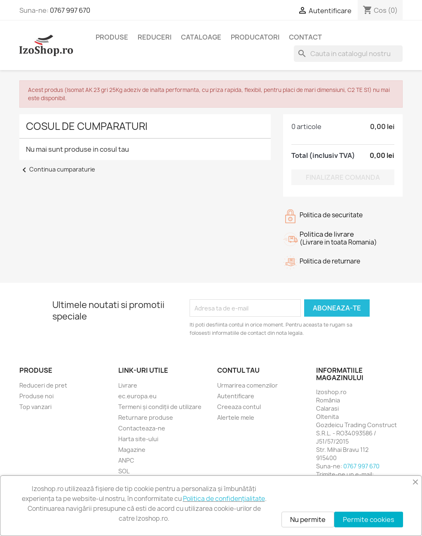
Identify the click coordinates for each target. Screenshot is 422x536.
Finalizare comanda (343, 177)
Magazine (131, 450)
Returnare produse (145, 417)
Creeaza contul (239, 407)
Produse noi (36, 396)
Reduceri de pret (43, 385)
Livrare (127, 385)
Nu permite (308, 519)
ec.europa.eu (137, 396)
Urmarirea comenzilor (247, 385)
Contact (305, 37)
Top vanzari (35, 407)
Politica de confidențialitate (224, 498)
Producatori (255, 37)
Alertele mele (235, 417)
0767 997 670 (70, 10)
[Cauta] (348, 53)
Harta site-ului (138, 439)
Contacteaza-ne (141, 428)
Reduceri (154, 37)
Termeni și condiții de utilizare (160, 407)
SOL (123, 471)
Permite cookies (368, 519)
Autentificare (235, 396)
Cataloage (201, 37)
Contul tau (238, 370)
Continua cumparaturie (57, 169)
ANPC (126, 460)
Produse (112, 37)
